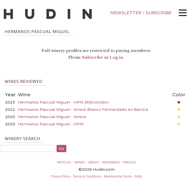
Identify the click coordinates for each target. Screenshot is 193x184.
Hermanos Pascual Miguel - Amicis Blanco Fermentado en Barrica (83, 109)
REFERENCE (111, 162)
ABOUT (93, 162)
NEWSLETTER (125, 12)
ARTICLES (64, 162)
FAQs (138, 176)
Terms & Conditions (87, 176)
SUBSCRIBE (159, 12)
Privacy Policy (60, 176)
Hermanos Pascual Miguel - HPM (50, 124)
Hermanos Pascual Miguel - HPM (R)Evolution (63, 102)
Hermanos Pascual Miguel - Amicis (52, 116)
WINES (80, 162)
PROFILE (129, 162)
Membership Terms (118, 176)
